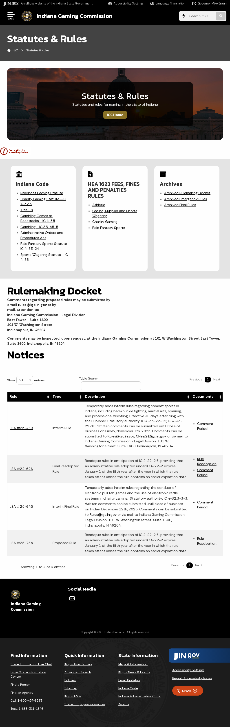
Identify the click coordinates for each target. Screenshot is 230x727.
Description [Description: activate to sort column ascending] (95, 396)
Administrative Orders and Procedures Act (41, 235)
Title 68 (26, 210)
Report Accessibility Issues (192, 678)
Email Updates (129, 680)
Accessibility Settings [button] (188, 670)
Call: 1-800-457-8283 (26, 700)
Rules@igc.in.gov (121, 436)
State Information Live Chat (31, 664)
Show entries (26, 380)
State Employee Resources (84, 704)
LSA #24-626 (21, 468)
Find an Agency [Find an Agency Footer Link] (22, 693)
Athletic (98, 204)
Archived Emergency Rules (185, 199)
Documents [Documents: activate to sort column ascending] (203, 396)
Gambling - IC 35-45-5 (39, 226)
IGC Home (115, 114)
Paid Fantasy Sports (108, 227)
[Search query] (202, 16)
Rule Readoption (207, 461)
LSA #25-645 (21, 506)
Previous (196, 379)
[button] (126, 3)
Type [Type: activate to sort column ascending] (57, 396)
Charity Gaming (104, 221)
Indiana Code (128, 688)
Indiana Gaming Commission (74, 16)
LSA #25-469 (21, 428)
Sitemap (70, 688)
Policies (70, 680)
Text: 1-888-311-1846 (27, 709)
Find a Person (21, 685)
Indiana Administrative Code (139, 696)
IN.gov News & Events (134, 672)
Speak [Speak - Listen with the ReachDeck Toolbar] (187, 691)
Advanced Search (77, 672)
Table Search (110, 383)
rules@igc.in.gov (32, 304)
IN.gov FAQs (72, 696)
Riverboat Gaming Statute (41, 193)
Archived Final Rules (180, 204)
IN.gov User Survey (78, 664)
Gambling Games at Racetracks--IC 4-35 (37, 218)
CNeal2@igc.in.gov (151, 436)
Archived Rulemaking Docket (187, 193)
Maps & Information (133, 664)
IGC (15, 50)
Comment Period (205, 426)
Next (216, 379)
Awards (123, 704)
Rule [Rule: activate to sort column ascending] (13, 396)
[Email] (72, 598)
